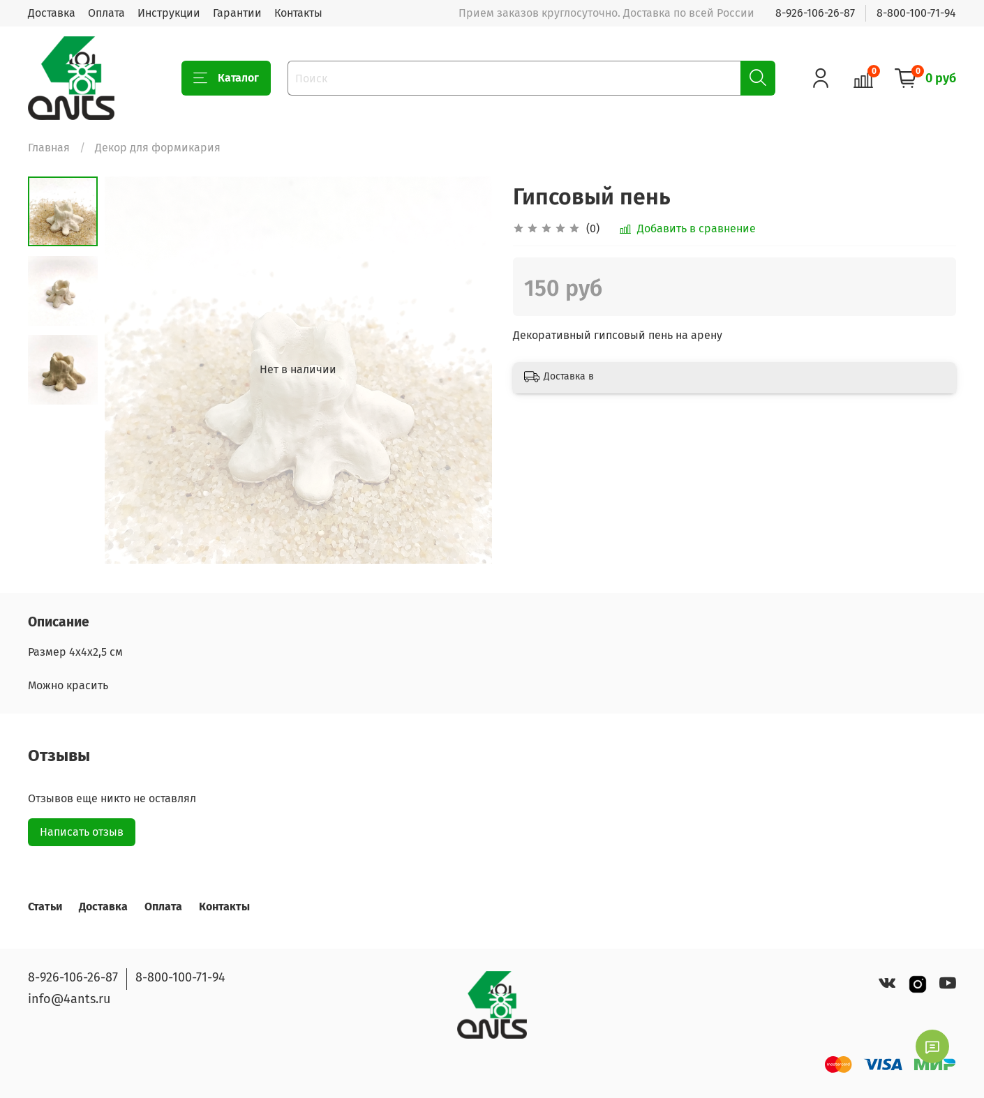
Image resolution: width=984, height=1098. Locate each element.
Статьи (45, 906)
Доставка (51, 13)
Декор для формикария (158, 147)
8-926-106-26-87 (815, 13)
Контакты (298, 13)
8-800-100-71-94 (916, 13)
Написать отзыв (82, 831)
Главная (49, 147)
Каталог (226, 78)
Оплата (106, 13)
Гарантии (237, 13)
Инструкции (168, 13)
